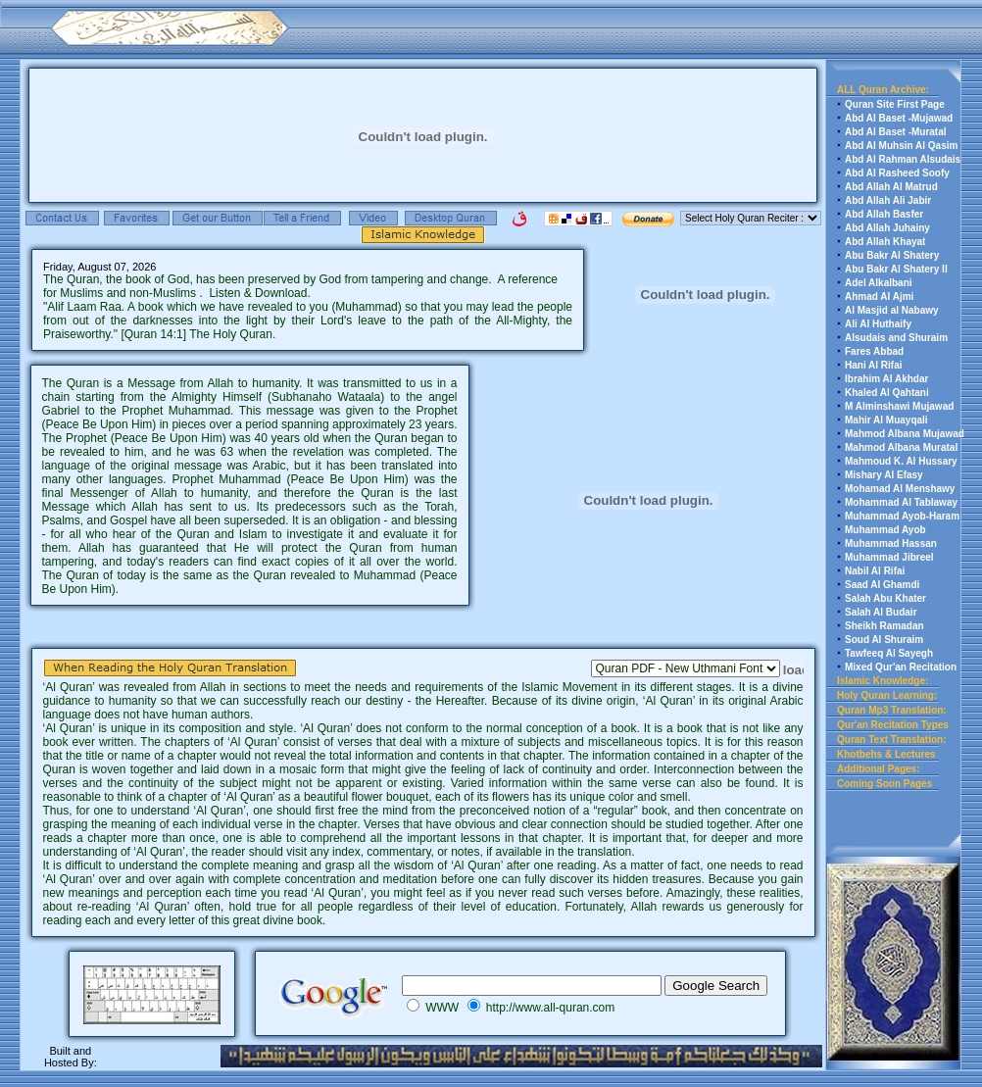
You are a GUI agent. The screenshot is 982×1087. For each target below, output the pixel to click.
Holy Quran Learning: (887, 695)
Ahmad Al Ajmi (879, 296)
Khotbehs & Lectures (886, 754)
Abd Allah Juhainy (887, 227)
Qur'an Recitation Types (893, 724)
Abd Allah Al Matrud (891, 186)
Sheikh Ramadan (884, 625)
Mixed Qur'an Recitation (901, 667)
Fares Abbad (874, 351)
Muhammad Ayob (885, 529)
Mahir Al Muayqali (886, 420)
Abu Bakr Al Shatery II (896, 269)
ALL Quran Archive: (883, 89)
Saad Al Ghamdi (882, 584)
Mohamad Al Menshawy (900, 488)
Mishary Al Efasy (884, 474)
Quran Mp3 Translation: (892, 710)
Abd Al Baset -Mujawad (899, 118)
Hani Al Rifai (874, 365)
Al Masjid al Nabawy (892, 310)
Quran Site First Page (895, 104)
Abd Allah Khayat (885, 241)
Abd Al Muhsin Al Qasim (901, 145)
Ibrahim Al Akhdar (886, 378)
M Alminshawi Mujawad (899, 406)
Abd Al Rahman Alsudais (902, 159)
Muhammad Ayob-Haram (902, 516)
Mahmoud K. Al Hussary (901, 461)
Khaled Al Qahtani (887, 392)
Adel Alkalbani (878, 282)
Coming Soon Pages (884, 783)
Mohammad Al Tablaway (901, 502)
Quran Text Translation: (892, 739)
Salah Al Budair (881, 612)
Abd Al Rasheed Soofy (897, 173)
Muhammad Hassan (891, 543)
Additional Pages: (878, 769)
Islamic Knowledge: (882, 680)
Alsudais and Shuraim (896, 337)
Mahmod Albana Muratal (901, 447)
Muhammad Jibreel (889, 557)
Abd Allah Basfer (884, 214)
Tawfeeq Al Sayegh (889, 653)
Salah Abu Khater (885, 598)
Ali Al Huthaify (878, 324)
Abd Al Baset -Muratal (896, 131)
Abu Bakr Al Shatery (892, 255)
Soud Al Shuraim (884, 639)
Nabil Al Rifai (875, 571)
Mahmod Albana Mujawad (904, 433)
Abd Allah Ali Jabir (888, 200)
